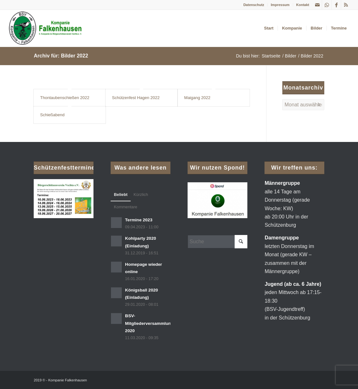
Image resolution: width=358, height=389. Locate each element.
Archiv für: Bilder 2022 (61, 55)
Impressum (280, 5)
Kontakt (302, 5)
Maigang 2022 (197, 97)
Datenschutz (253, 5)
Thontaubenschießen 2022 (64, 97)
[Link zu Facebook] (336, 5)
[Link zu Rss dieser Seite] (346, 5)
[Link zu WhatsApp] (326, 5)
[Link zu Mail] (317, 5)
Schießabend (52, 114)
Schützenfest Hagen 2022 (136, 97)
